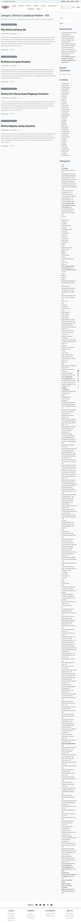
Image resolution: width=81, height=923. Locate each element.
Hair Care (37, 6)
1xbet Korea (64, 236)
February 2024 (65, 105)
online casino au (65, 531)
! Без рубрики (65, 168)
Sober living (64, 824)
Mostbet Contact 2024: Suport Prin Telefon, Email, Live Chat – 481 (69, 461)
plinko (63, 585)
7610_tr (63, 245)
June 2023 (64, 120)
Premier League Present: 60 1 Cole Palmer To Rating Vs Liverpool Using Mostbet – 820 (69, 588)
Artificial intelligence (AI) (67, 258)
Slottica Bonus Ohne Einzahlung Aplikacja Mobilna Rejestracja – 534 (68, 686)
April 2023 (64, 124)
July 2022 (64, 138)
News (63, 529)
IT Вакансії (64, 387)
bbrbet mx (64, 277)
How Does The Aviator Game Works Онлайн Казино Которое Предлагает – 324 (68, 376)
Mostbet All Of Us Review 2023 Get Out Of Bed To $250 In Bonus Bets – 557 (69, 411)
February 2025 (65, 83)
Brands (39, 9)
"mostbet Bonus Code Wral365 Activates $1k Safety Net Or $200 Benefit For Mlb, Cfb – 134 (69, 181)
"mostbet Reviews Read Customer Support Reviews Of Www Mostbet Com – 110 (69, 195)
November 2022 (65, 133)
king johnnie (64, 400)
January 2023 (65, 129)
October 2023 (65, 113)
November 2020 (65, 155)
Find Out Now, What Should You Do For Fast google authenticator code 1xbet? (69, 34)
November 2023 (65, 111)
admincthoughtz (5, 33)
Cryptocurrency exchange (68, 347)
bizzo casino (64, 301)
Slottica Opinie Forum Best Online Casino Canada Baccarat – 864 (69, 778)
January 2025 (65, 85)
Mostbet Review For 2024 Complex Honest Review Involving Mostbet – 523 (68, 500)
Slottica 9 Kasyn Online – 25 (68, 653)
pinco (63, 579)
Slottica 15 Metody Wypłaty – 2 (69, 620)
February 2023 (65, 127)
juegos (63, 395)
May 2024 (64, 100)
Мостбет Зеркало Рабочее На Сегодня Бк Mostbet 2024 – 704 (69, 876)
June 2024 (64, 98)
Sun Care (44, 6)
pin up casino (65, 574)
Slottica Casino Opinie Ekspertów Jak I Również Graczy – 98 (68, 736)
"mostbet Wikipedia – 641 (67, 199)
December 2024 (65, 87)
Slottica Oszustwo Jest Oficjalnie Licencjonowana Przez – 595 (68, 784)
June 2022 (64, 140)
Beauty (63, 279)
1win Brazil (64, 223)
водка (63, 870)
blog (63, 303)
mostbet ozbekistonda (67, 487)
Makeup (15, 6)
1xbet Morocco (65, 238)
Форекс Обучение (66, 883)
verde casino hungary (67, 856)
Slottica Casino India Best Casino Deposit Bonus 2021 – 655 (68, 715)
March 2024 (64, 103)
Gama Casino (65, 362)
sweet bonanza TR (66, 830)
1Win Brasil (64, 221)
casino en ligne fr (66, 312)
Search (61, 18)
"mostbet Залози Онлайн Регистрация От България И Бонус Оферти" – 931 (69, 205)
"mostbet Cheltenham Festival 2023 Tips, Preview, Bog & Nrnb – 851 (69, 186)
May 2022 (64, 142)
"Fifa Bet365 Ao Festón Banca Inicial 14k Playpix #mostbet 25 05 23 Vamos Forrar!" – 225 (69, 175)
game (63, 363)
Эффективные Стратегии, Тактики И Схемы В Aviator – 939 (68, 891)
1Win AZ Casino (65, 220)
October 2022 (65, 135)
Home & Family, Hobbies (67, 373)
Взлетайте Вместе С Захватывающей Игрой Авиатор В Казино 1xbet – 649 (69, 867)
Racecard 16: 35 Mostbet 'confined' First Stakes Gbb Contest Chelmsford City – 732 (69, 596)
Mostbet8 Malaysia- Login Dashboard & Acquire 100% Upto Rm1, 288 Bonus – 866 (68, 524)
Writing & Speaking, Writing (68, 863)
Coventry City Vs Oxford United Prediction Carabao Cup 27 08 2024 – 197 (69, 341)
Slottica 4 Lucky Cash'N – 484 (68, 636)
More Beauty (32, 9)
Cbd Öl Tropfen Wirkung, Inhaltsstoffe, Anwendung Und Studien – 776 (69, 326)
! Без (63, 166)
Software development (67, 826)
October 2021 (65, 151)
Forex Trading (65, 352)
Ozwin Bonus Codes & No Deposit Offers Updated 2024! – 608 (69, 535)
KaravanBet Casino (66, 397)
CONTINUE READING (4, 49)
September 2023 (66, 114)
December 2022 (65, 131)
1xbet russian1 (65, 242)
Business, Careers (66, 308)
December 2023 (65, 109)
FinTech (63, 350)
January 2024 (65, 107)
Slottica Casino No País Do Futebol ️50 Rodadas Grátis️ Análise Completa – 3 (68, 725)
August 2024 (65, 94)
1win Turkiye (64, 231)
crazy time (64, 345)
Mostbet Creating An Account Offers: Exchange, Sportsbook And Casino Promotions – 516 (69, 467)
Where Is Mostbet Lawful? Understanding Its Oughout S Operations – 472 (68, 859)
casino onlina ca (65, 314)
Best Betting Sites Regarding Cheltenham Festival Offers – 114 (69, 282)
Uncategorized (65, 841)
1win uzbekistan (65, 232)
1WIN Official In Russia (67, 229)
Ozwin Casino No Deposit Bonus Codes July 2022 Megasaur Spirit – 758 (67, 548)
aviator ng (64, 264)
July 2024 (64, 96)
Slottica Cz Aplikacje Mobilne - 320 (9, 24)
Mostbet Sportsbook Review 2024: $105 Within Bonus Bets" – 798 (69, 516)
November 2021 (65, 149)
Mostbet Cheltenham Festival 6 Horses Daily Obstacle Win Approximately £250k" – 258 (69, 450)
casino (63, 310)
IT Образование (65, 389)
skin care (29, 6)
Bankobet (64, 275)
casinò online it (65, 317)
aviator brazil (65, 262)
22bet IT (64, 244)
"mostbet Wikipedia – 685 (67, 201)
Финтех (63, 882)
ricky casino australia (67, 605)
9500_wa (64, 251)
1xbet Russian (65, 240)
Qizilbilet (64, 592)
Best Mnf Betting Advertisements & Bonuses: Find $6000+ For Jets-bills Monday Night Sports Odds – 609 (68, 290)
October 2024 (65, 90)
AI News (63, 257)
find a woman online (66, 349)
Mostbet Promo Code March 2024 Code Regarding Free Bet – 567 (69, 490)
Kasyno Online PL (66, 398)
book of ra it (64, 304)
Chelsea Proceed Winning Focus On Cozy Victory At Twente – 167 (68, 332)
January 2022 (65, 148)
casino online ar (65, 316)
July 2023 (64, 118)
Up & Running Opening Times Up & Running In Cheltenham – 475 (69, 845)
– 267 (63, 164)
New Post (64, 528)
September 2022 (66, 137)
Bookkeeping (65, 306)
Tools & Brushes (53, 6)
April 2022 (64, 144)
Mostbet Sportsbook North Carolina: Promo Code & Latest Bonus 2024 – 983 (69, 511)
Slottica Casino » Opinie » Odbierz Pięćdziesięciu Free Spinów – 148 (68, 703)
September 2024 (66, 92)
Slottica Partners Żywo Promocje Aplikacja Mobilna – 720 (68, 797)
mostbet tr (64, 520)
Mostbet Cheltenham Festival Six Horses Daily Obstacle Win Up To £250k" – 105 (69, 455)
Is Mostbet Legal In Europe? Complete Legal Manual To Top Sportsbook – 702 (69, 384)
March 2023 (64, 125)
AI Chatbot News (66, 255)
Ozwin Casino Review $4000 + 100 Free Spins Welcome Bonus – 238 (69, 559)
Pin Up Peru (64, 577)
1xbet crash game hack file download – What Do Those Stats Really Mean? (68, 40)
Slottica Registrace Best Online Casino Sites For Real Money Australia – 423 (69, 802)
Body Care (22, 6)
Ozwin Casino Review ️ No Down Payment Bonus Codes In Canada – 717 (69, 553)
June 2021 (64, 153)
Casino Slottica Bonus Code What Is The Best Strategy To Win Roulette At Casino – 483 (68, 321)
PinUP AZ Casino (65, 583)
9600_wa (64, 253)
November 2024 (65, 89)
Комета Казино (65, 872)
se (62, 607)
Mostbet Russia (65, 504)
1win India (64, 227)
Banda (63, 273)
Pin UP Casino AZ (66, 575)
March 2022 (64, 146)
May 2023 (64, 122)
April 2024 (64, 101)
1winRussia (64, 234)
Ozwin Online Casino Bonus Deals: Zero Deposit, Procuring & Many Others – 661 (69, 568)
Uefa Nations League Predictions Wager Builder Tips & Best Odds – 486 (69, 837)
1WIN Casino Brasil (66, 225)
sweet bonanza (65, 828)
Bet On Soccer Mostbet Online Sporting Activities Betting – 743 (69, 297)
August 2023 (65, 116)
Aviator (63, 260)
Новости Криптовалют (67, 880)
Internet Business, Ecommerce (69, 380)
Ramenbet (64, 599)
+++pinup (64, 216)
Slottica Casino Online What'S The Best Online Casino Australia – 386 (69, 730)
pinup (63, 581)
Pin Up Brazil (64, 572)
